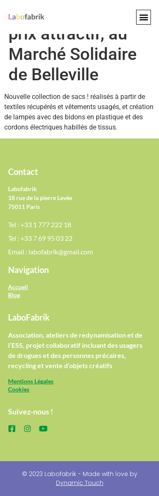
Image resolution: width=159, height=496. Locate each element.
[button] (143, 17)
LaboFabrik (29, 317)
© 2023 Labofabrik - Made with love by (79, 478)
